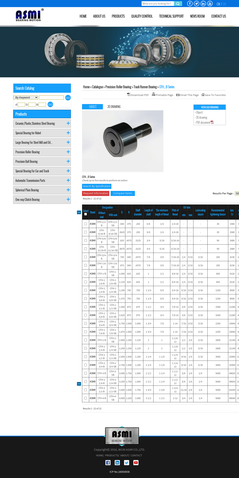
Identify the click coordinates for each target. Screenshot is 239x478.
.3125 (138, 240)
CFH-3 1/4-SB (112, 381)
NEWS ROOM (197, 16)
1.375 (122, 298)
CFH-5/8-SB (112, 240)
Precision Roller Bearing (27, 152)
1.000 (122, 273)
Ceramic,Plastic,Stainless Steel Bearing (35, 123)
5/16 (162, 240)
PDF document (205, 122)
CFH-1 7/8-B (102, 331)
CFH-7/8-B (101, 265)
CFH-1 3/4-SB (112, 323)
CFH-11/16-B (102, 248)
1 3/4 (148, 323)
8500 (232, 290)
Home (86, 86)
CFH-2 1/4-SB (112, 348)
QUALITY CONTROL (142, 16)
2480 (232, 240)
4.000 (122, 398)
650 (218, 273)
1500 (218, 307)
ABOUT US (99, 16)
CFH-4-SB (112, 398)
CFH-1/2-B (101, 223)
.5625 (122, 232)
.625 (122, 240)
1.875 (122, 331)
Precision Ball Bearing (26, 161)
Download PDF (140, 95)
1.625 (122, 315)
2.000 (122, 340)
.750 (122, 257)
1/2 (162, 273)
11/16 (184, 390)
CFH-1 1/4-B (102, 290)
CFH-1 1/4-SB (112, 290)
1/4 (162, 224)
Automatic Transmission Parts (30, 180)
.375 (129, 224)
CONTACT (136, 455)
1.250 (122, 290)
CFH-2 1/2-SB (112, 356)
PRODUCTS (118, 16)
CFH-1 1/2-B (102, 306)
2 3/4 (148, 390)
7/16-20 (175, 257)
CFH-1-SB (112, 273)
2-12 (175, 398)
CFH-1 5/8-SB (112, 315)
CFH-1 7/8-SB (112, 331)
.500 (122, 224)
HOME (83, 16)
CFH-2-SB (112, 339)
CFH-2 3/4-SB (112, 364)
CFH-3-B (101, 373)
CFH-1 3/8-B (102, 298)
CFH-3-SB (112, 373)
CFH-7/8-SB (112, 265)
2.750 (122, 365)
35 (218, 224)
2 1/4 (148, 356)
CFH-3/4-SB (112, 256)
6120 (232, 273)
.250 (138, 224)
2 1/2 (148, 373)
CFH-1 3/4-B (102, 323)
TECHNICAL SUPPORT (171, 16)
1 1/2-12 (175, 373)
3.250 (122, 381)
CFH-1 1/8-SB (112, 281)
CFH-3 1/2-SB (112, 389)
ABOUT (124, 455)
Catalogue (97, 86)
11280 (232, 307)
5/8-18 (175, 273)
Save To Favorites (215, 95)
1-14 (175, 323)
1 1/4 (148, 290)
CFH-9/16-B (101, 232)
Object (199, 112)
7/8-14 (175, 307)
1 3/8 (161, 390)
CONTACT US (218, 16)
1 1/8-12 (175, 339)
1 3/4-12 (175, 389)
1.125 (122, 282)
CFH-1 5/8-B (102, 315)
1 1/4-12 (175, 356)
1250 (218, 290)
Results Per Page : (223, 193)
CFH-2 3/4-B (102, 364)
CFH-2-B (101, 340)
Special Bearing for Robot (28, 133)
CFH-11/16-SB (113, 248)
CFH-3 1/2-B (102, 389)
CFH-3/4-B (101, 256)
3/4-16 (175, 290)
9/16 (183, 356)
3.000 (122, 373)
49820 (232, 373)
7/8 (148, 257)
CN (218, 4)
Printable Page (165, 95)
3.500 (122, 390)
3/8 (162, 257)
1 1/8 (161, 356)
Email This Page (189, 95)
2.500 (122, 356)
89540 (232, 398)
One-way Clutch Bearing (27, 199)
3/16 (200, 257)
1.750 (122, 323)
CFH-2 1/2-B (102, 356)
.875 (122, 265)
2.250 (122, 348)
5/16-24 (175, 240)
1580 (232, 224)
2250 (218, 323)
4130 (232, 257)
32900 (232, 356)
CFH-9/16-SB (113, 232)
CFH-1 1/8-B (102, 281)
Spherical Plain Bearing (27, 190)
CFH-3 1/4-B (102, 381)
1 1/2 (148, 307)
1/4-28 (175, 224)
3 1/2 (148, 398)
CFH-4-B (101, 398)
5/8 (148, 224)
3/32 (190, 257)
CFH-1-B (101, 273)
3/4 (148, 240)
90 (218, 240)
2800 (218, 340)
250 (218, 257)
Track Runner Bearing (145, 86)
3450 (218, 356)
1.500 (122, 307)
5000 (218, 373)
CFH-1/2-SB (112, 223)
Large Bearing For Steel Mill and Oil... (33, 142)
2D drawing (201, 117)
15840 (232, 323)
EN (224, 4)
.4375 (128, 240)
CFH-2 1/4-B (102, 348)
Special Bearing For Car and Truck (32, 171)
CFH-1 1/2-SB (112, 306)
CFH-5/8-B (101, 240)
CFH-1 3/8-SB (112, 298)
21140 (232, 340)
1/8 (190, 340)
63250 (232, 390)
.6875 (122, 248)
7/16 (183, 323)
